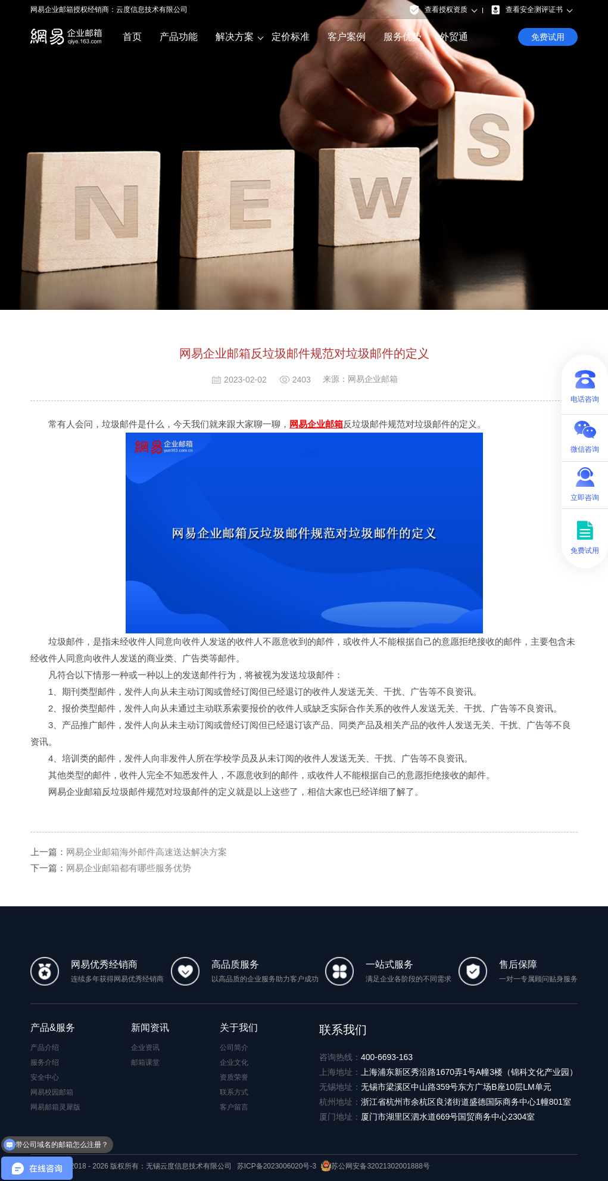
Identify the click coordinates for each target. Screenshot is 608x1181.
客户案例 (347, 37)
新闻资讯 (150, 1028)
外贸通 (453, 37)
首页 (132, 37)
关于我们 (239, 1028)
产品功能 (179, 37)
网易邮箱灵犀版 (55, 1107)
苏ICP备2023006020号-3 (276, 1166)
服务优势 (402, 37)
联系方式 (234, 1092)
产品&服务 (52, 1028)
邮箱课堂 (145, 1062)
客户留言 (234, 1107)
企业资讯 (145, 1047)
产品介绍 (44, 1047)
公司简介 (234, 1047)
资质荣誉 (234, 1077)
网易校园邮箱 (51, 1092)
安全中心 (44, 1077)
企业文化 (234, 1062)
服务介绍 (44, 1062)
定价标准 (291, 37)
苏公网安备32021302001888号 (375, 1166)
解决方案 (235, 37)
